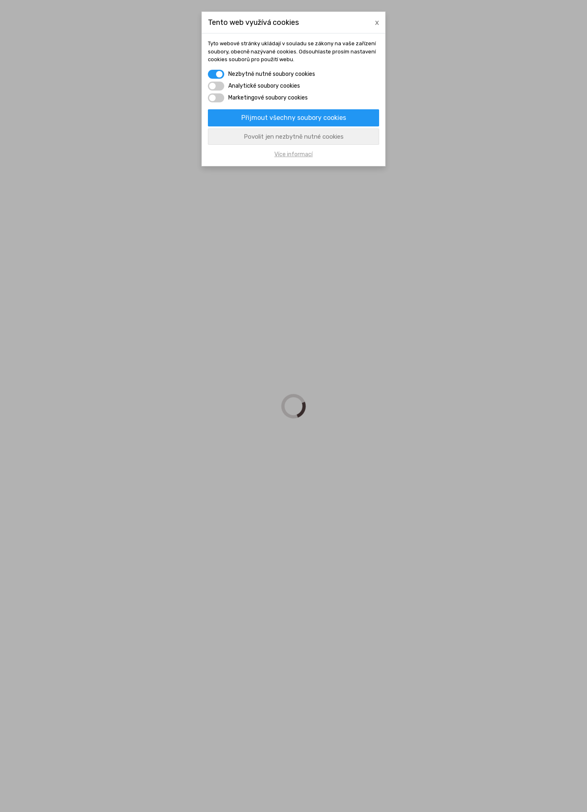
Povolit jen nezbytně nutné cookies (294, 136)
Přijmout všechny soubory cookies (293, 118)
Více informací (293, 154)
